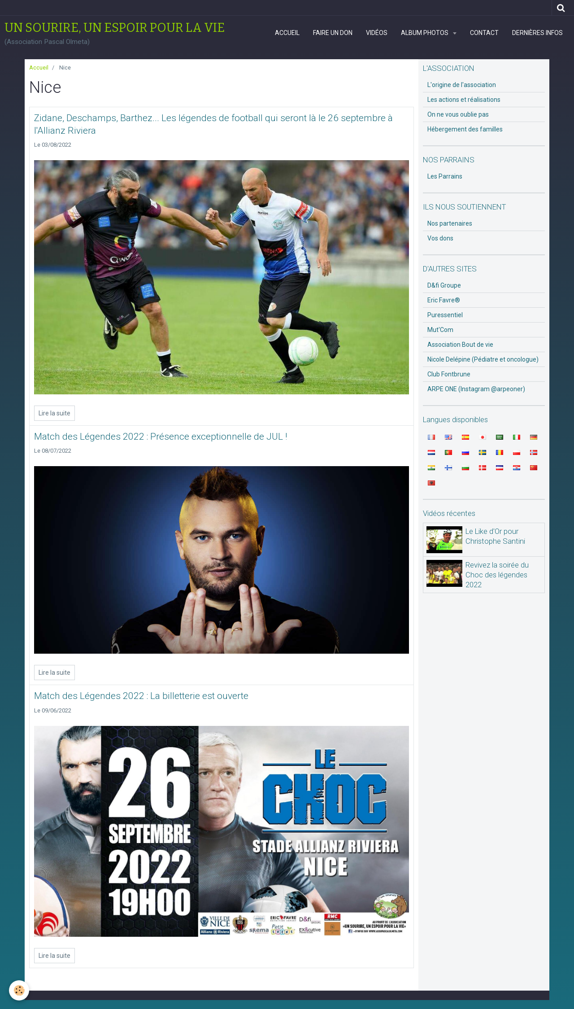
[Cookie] (19, 990)
